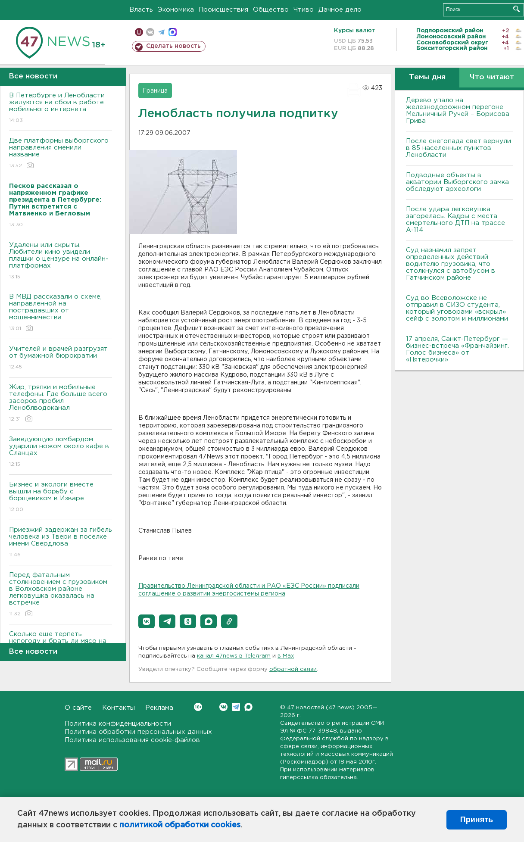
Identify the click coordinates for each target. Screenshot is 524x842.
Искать (516, 9)
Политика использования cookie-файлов (132, 740)
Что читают (492, 77)
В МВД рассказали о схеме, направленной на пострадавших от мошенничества (60, 313)
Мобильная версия (139, 32)
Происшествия (223, 9)
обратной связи (293, 669)
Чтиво (303, 9)
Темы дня (427, 77)
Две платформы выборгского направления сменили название (60, 153)
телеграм (161, 32)
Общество (271, 9)
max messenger (172, 32)
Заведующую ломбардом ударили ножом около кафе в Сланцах (60, 452)
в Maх (286, 656)
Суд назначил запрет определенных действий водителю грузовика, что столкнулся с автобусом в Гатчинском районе (450, 264)
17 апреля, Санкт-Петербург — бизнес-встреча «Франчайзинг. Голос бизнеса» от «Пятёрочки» (457, 349)
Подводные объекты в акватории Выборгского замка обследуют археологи (457, 182)
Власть (141, 9)
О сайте (78, 708)
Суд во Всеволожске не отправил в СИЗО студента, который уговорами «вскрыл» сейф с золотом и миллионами (457, 308)
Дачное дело (340, 9)
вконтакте (150, 32)
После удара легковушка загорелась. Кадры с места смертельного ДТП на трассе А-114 (455, 219)
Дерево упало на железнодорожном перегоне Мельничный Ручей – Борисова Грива (457, 110)
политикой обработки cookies (179, 825)
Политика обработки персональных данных (138, 732)
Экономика (176, 9)
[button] (146, 621)
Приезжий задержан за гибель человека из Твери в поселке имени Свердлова (60, 542)
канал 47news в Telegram (234, 656)
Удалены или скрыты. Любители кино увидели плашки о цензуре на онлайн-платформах (60, 261)
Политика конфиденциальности (118, 724)
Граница (155, 91)
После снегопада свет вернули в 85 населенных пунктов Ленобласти (458, 148)
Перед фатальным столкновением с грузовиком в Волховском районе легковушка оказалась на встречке (60, 594)
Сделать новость (173, 46)
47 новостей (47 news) (321, 707)
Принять (476, 819)
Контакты (118, 708)
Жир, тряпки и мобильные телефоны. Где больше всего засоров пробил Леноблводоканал (60, 403)
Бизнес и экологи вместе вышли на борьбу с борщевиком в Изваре (60, 497)
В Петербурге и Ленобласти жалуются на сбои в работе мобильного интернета (60, 108)
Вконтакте (198, 707)
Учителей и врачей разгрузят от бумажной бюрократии (60, 358)
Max (248, 707)
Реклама (159, 708)
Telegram (236, 707)
